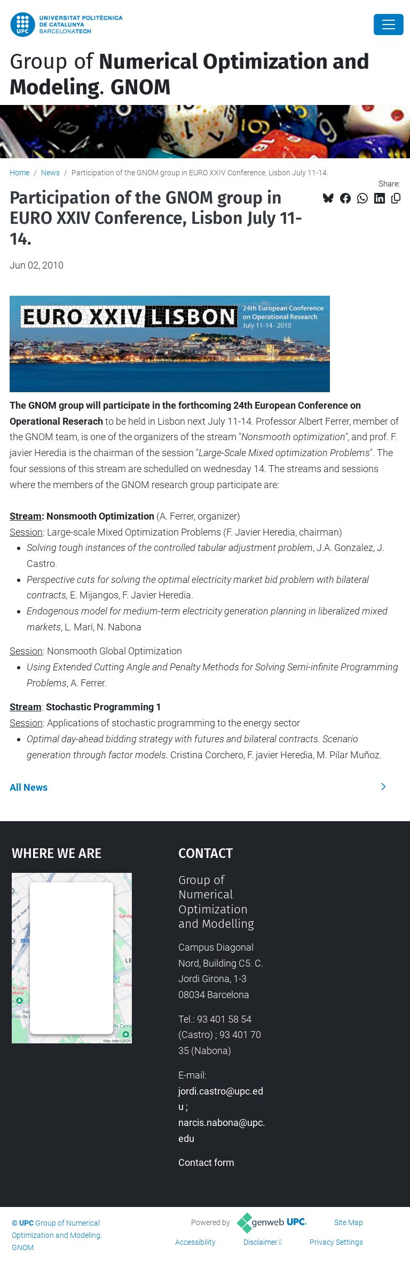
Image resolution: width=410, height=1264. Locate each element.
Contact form (206, 1162)
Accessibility (195, 1242)
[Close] (389, 24)
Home (19, 172)
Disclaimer (260, 1242)
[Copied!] (395, 198)
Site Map (348, 1222)
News (50, 172)
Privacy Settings (336, 1242)
